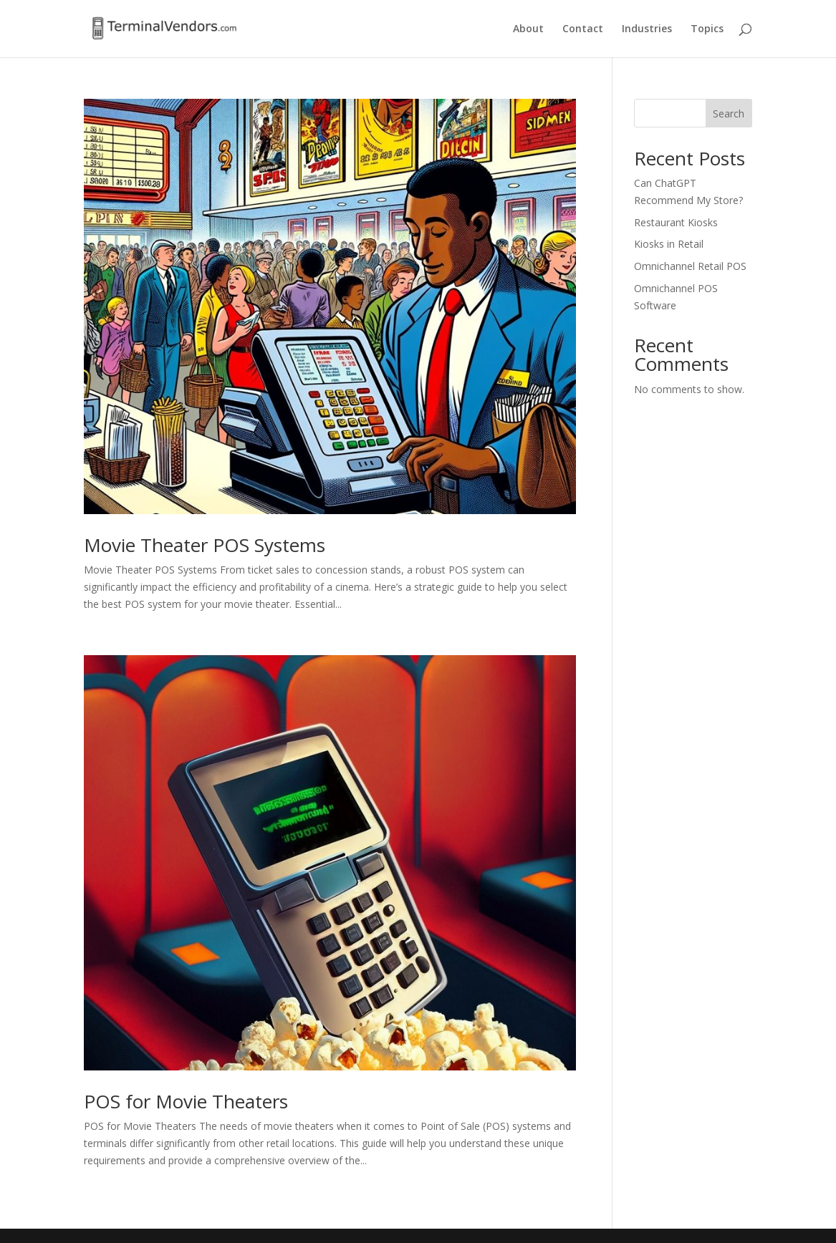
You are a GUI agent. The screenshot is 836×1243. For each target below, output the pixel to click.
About (528, 29)
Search (728, 113)
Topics (707, 29)
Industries (647, 29)
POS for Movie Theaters (186, 1101)
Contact (582, 29)
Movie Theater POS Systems (204, 545)
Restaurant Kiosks (676, 222)
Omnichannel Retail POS (690, 266)
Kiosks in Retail (668, 244)
